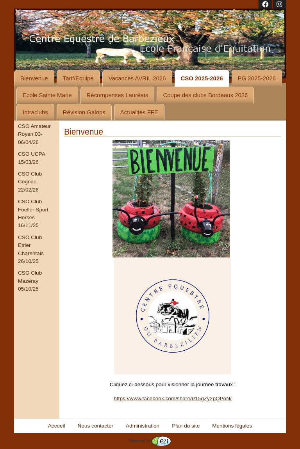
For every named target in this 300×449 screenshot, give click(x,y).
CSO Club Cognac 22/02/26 (30, 182)
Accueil (56, 426)
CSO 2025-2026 (202, 78)
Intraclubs (35, 112)
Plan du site (186, 426)
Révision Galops (84, 112)
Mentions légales (232, 426)
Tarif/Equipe (78, 78)
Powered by (149, 440)
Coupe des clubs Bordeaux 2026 (205, 95)
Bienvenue (34, 78)
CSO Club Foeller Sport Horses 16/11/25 (33, 213)
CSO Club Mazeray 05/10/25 (30, 281)
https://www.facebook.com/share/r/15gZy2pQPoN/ (172, 398)
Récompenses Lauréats (117, 95)
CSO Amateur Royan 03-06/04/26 (34, 134)
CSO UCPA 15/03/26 (31, 158)
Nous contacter (95, 426)
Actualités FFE (139, 112)
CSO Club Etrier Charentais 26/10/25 (31, 249)
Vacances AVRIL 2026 (137, 78)
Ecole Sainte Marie (47, 95)
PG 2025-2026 (257, 78)
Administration (142, 426)
